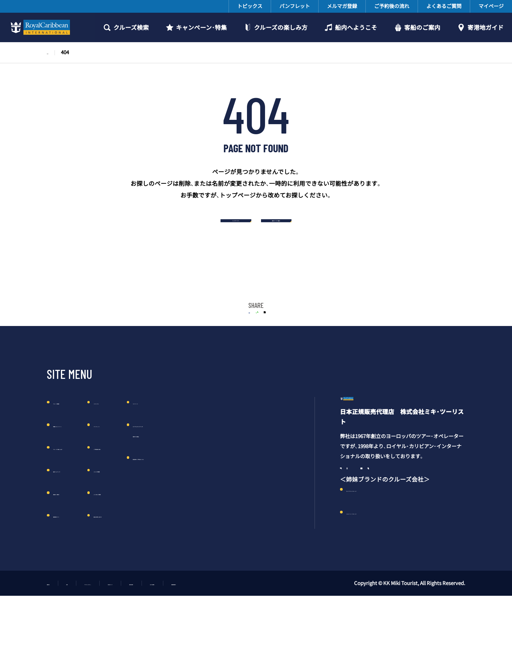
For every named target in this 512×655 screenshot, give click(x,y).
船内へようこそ (356, 27)
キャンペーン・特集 (201, 27)
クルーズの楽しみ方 (281, 27)
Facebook (346, 516)
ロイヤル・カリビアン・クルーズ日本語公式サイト (386, 432)
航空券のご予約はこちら (251, 481)
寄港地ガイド (485, 27)
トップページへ (203, 224)
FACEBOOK (233, 329)
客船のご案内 (422, 27)
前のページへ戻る (309, 224)
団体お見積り (244, 633)
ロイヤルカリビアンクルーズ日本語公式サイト (39, 27)
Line (416, 516)
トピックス (249, 6)
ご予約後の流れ (391, 6)
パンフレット (294, 6)
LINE (256, 329)
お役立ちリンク (194, 633)
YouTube (399, 516)
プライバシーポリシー (135, 633)
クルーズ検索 (131, 27)
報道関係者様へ (345, 633)
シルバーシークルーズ (376, 565)
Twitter (278, 329)
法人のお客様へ (293, 633)
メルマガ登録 (342, 6)
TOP (52, 52)
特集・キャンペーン (78, 448)
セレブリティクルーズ (376, 543)
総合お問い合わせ (162, 539)
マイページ (491, 6)
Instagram (364, 516)
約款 (89, 633)
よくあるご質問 (443, 6)
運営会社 (57, 633)
